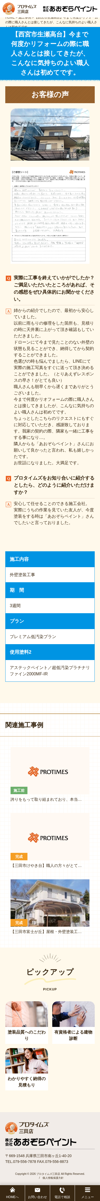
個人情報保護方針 (53, 1177)
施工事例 (24, 17)
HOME (10, 17)
